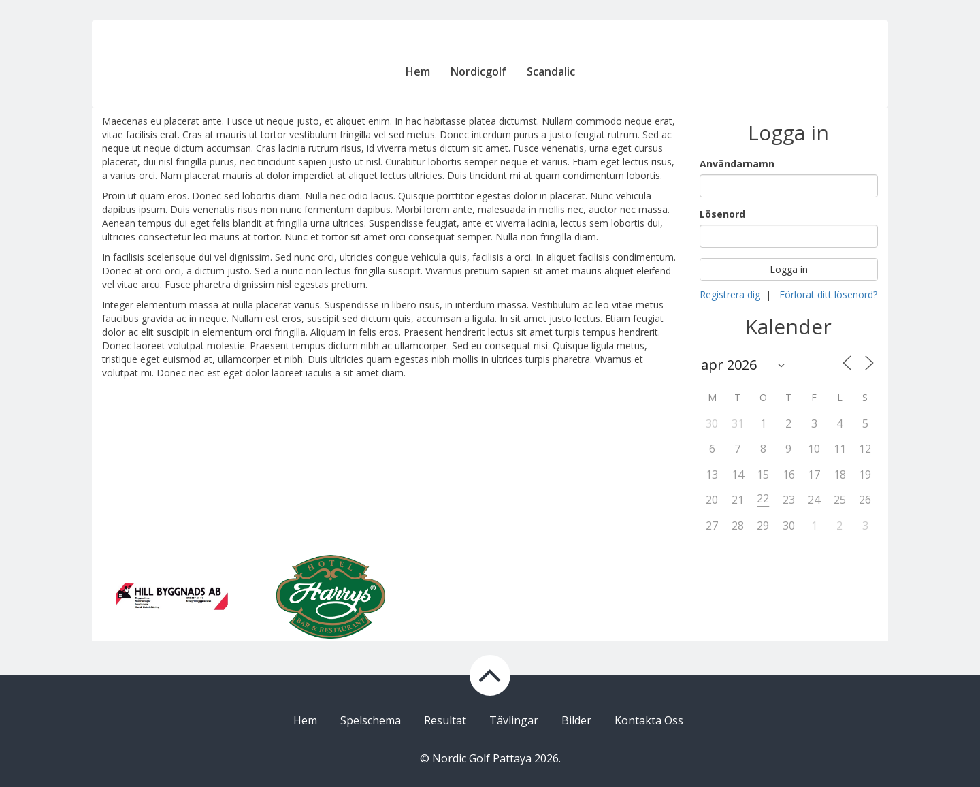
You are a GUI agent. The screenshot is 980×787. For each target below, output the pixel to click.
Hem (418, 71)
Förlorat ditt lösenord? (828, 294)
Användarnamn (737, 163)
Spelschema (370, 720)
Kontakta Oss (649, 720)
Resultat (445, 720)
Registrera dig (730, 294)
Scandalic (551, 71)
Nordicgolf (478, 71)
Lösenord (722, 214)
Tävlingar (513, 720)
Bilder (576, 720)
